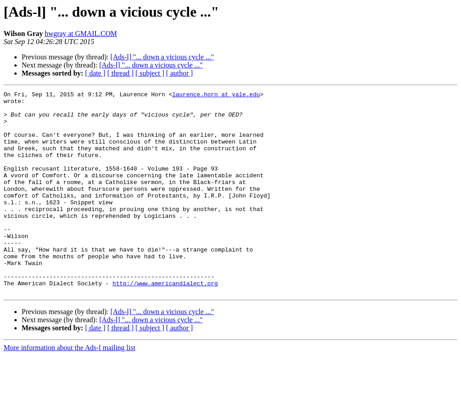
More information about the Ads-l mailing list (69, 388)
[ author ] (179, 73)
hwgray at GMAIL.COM (81, 33)
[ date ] (95, 73)
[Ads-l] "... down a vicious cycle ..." (162, 57)
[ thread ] (120, 73)
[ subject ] (150, 73)
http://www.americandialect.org (165, 322)
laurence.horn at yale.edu (216, 95)
